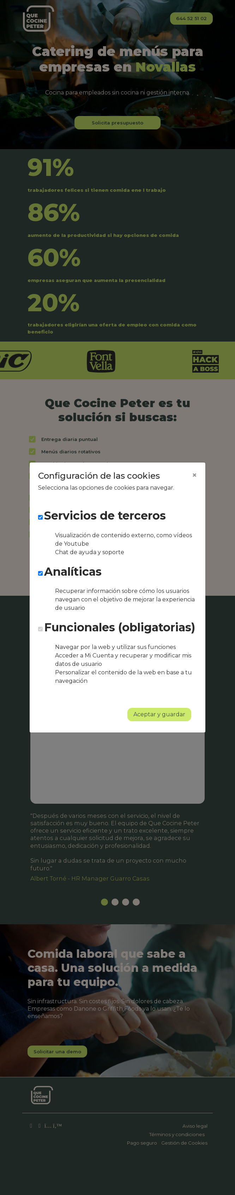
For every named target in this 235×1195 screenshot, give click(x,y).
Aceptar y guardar (159, 714)
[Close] (194, 475)
